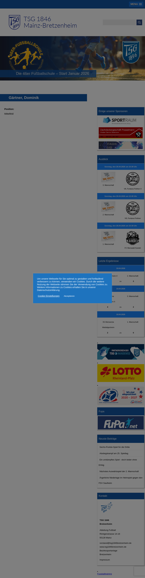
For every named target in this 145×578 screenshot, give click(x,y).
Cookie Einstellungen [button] (49, 296)
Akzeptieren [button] (69, 296)
